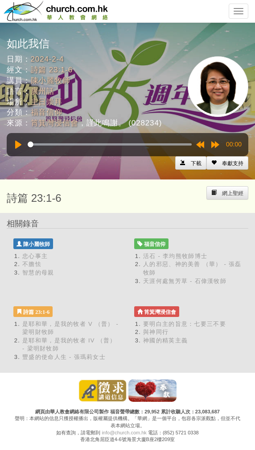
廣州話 (43, 91)
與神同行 (156, 332)
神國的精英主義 (165, 340)
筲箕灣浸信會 (54, 123)
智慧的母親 (38, 272)
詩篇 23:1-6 (52, 70)
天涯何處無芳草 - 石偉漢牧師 (184, 281)
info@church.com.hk (124, 432)
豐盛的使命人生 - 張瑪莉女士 (64, 357)
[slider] (110, 144)
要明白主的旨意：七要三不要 (184, 324)
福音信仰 (46, 112)
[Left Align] (227, 163)
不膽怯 (31, 264)
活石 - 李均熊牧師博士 (175, 256)
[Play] (18, 145)
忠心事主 (35, 256)
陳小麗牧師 (50, 80)
